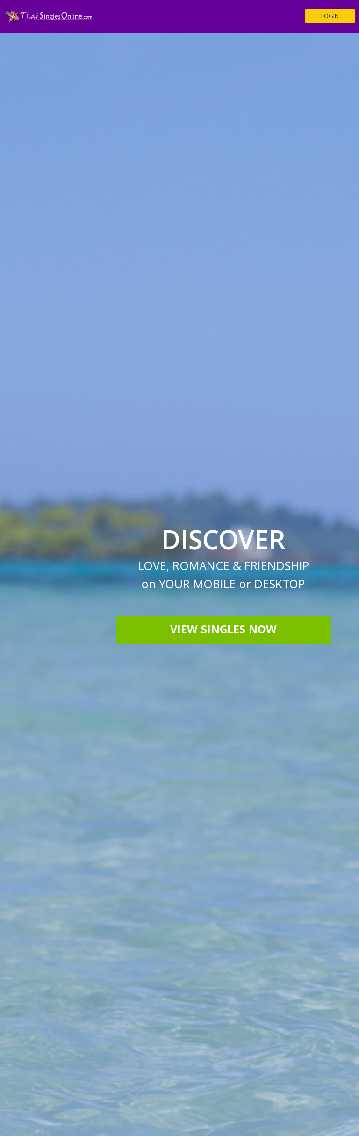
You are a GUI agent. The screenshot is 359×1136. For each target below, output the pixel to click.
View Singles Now (223, 631)
